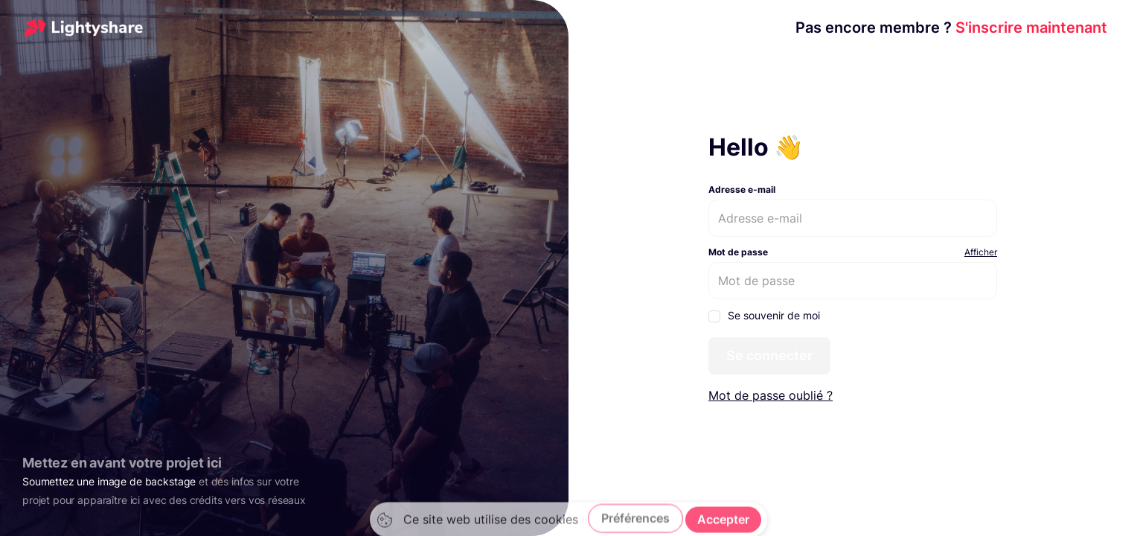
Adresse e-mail (741, 189)
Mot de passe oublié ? (770, 395)
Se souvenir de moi (764, 315)
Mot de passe (738, 252)
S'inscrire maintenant (951, 27)
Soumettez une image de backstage (109, 481)
